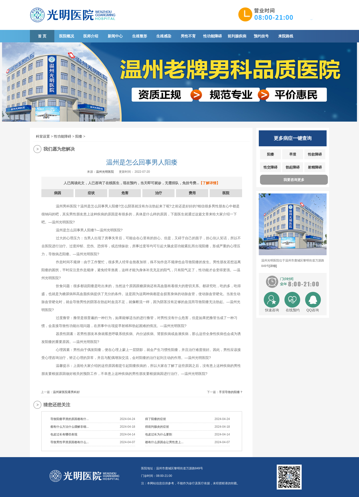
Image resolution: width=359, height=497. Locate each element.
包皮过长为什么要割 (158, 434)
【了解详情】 (209, 183)
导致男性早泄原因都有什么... (69, 442)
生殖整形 (139, 36)
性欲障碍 (315, 154)
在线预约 (293, 310)
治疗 (158, 193)
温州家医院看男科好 (66, 392)
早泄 (292, 154)
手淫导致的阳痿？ (231, 392)
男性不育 (188, 36)
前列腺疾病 (237, 36)
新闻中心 (115, 36)
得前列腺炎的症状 (157, 426)
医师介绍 (90, 36)
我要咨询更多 (293, 180)
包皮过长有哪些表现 (63, 434)
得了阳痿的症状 (155, 419)
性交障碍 (270, 167)
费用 (192, 193)
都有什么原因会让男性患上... (164, 442)
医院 (225, 193)
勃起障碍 (293, 167)
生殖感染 (163, 36)
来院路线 (285, 36)
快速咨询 (272, 310)
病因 (57, 193)
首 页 (42, 36)
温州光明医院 (105, 171)
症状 (91, 193)
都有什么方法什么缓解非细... (69, 426)
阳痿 (78, 136)
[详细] (273, 266)
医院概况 (66, 36)
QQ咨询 (312, 310)
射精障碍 (315, 167)
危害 (124, 193)
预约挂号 (261, 36)
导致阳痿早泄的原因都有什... (69, 419)
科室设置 (43, 136)
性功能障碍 (212, 36)
